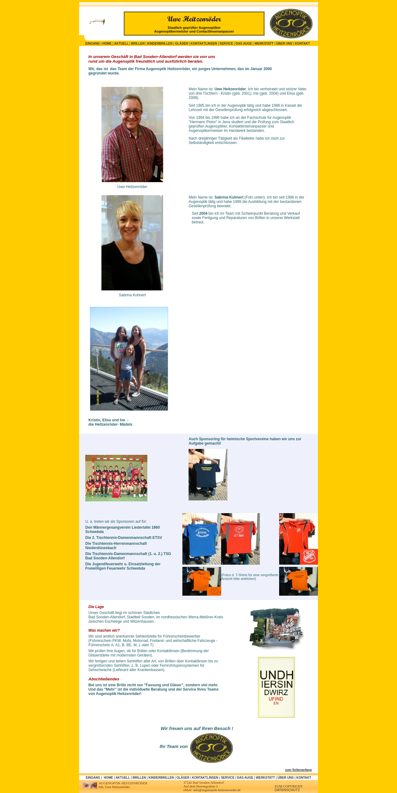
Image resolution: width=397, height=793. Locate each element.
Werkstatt (264, 43)
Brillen (138, 43)
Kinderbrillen (160, 43)
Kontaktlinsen (204, 43)
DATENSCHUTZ (287, 790)
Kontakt (302, 43)
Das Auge (244, 43)
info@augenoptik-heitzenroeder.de (217, 790)
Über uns (284, 43)
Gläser (181, 43)
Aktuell (121, 43)
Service (226, 43)
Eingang (92, 43)
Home (107, 43)
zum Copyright (289, 786)
